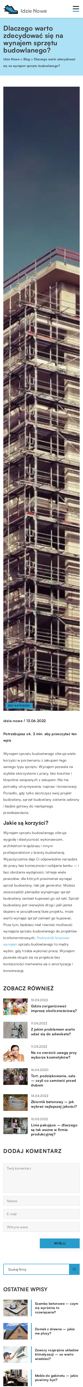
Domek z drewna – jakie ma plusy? (55, 1331)
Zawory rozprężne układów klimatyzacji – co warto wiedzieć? (57, 1354)
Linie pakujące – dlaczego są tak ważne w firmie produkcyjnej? (54, 1130)
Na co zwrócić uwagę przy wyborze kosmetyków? (54, 1054)
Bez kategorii (19, 705)
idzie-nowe (13, 721)
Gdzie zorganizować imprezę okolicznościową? (54, 1008)
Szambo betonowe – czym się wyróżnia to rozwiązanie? (56, 1307)
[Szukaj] (74, 1269)
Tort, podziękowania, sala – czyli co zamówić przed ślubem (53, 1080)
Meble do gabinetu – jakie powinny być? (56, 1377)
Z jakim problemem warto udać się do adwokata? (53, 1031)
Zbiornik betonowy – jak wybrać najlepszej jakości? (54, 1104)
